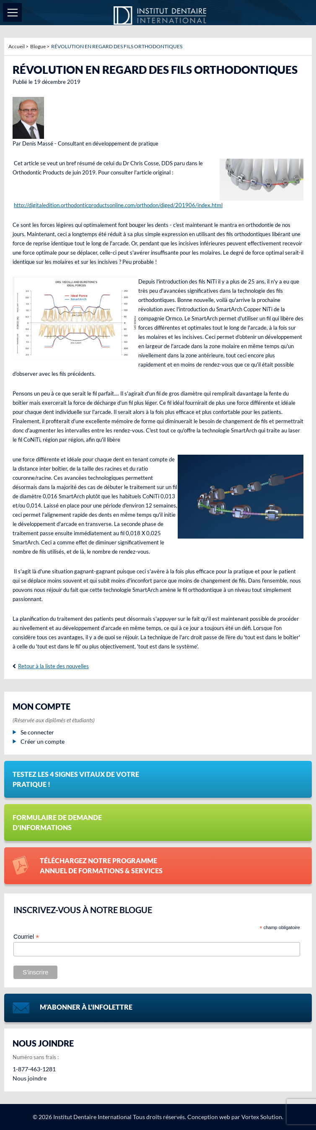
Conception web (208, 1116)
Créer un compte (39, 741)
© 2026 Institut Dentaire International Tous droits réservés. (109, 1116)
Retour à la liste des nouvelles (53, 666)
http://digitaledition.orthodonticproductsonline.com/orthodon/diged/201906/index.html (118, 205)
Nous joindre (30, 1078)
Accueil (16, 46)
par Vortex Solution (256, 1116)
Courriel (26, 937)
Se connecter (33, 732)
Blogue (38, 46)
